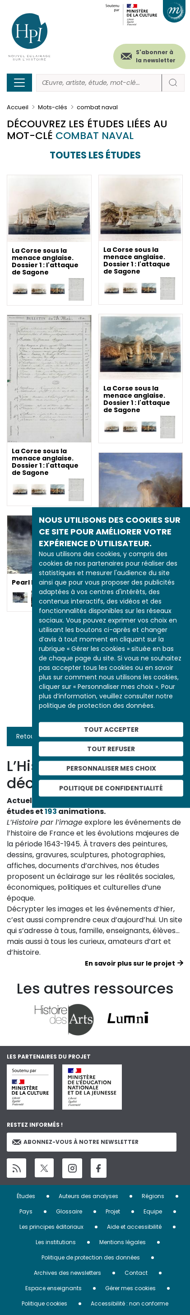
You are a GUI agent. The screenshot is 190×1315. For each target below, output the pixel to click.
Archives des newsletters (67, 1273)
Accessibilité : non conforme (129, 1303)
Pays (25, 1211)
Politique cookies (44, 1303)
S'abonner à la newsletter (156, 56)
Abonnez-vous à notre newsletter (75, 1142)
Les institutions (56, 1242)
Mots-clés (52, 107)
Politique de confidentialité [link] (111, 788)
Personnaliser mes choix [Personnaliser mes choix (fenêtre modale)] (111, 767)
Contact (136, 1273)
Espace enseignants (53, 1288)
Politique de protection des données (91, 1257)
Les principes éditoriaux (51, 1227)
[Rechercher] (99, 83)
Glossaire (69, 1211)
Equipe (153, 1211)
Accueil (17, 107)
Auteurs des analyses (88, 1196)
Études (26, 1196)
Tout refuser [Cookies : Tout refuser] (111, 748)
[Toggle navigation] (19, 83)
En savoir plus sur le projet (130, 963)
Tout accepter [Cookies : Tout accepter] (111, 729)
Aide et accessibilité (134, 1227)
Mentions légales (122, 1242)
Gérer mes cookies (130, 1288)
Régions (153, 1196)
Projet (113, 1211)
